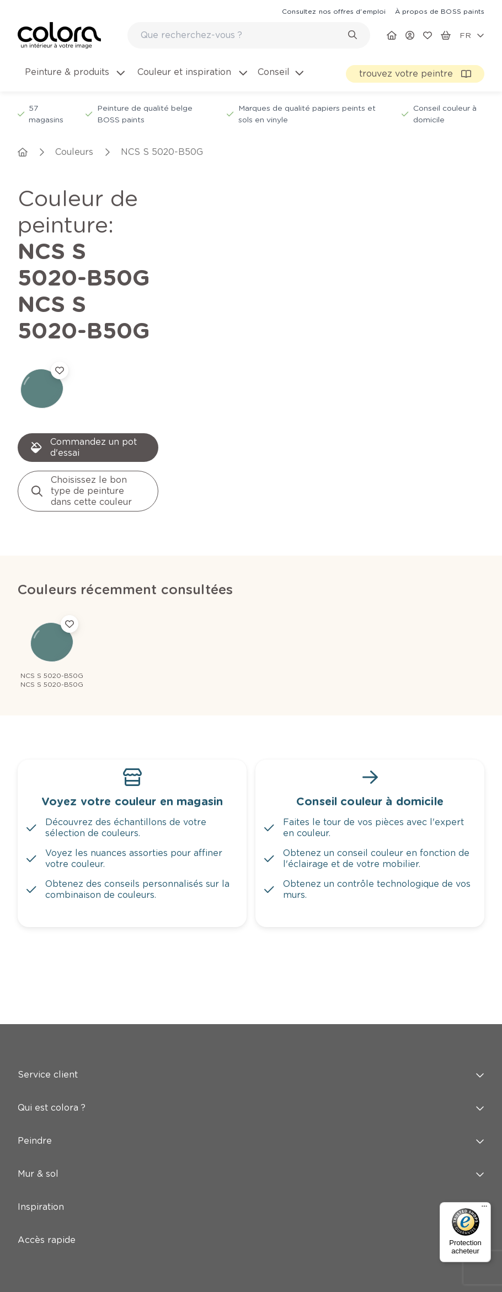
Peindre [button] (251, 1140)
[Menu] (484, 1208)
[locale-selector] (472, 35)
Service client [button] (251, 1074)
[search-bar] (242, 35)
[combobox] (248, 35)
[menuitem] (74, 78)
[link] (334, 11)
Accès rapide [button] (251, 1240)
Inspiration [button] (251, 1207)
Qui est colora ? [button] (251, 1107)
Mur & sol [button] (251, 1174)
